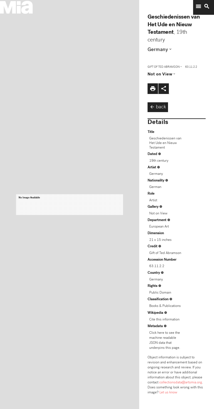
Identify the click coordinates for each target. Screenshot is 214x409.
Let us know (168, 392)
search (207, 6)
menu (198, 6)
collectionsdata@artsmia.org (180, 382)
